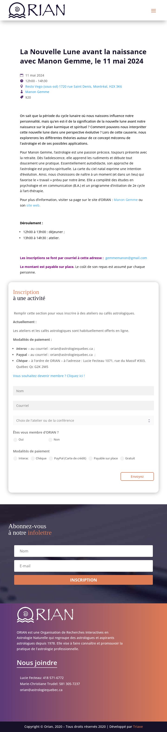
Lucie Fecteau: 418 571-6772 (42, 677)
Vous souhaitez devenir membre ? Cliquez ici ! (49, 376)
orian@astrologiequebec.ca (41, 690)
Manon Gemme (37, 92)
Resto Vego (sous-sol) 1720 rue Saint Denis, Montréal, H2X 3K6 (73, 86)
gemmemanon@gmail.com (126, 258)
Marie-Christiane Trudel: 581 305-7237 (50, 684)
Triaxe (138, 726)
